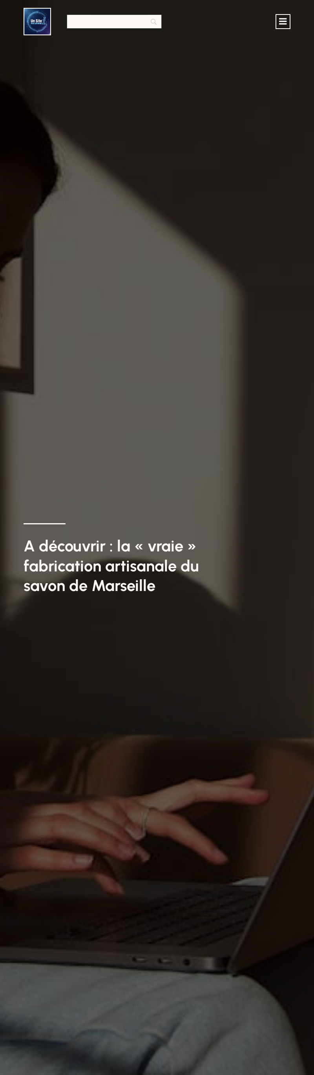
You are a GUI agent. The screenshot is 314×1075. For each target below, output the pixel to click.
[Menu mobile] (283, 21)
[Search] (114, 22)
